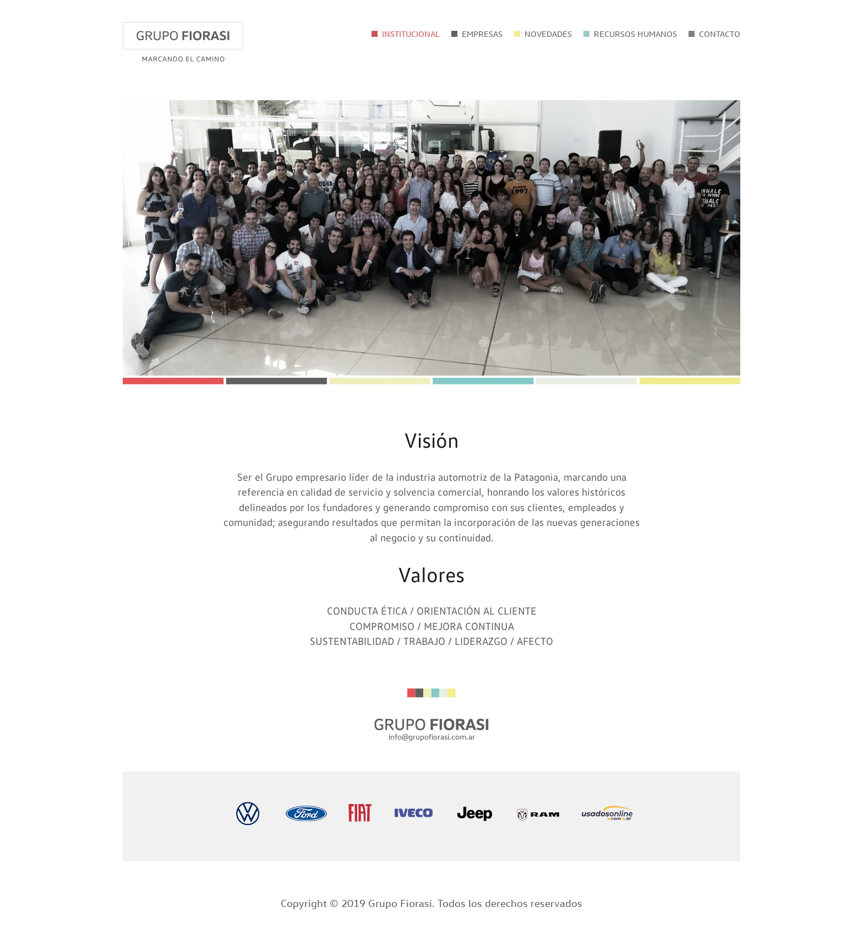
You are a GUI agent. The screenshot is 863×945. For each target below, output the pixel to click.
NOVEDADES (548, 34)
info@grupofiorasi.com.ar (432, 736)
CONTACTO (719, 34)
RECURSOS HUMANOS (635, 34)
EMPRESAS (482, 34)
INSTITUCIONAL (411, 34)
